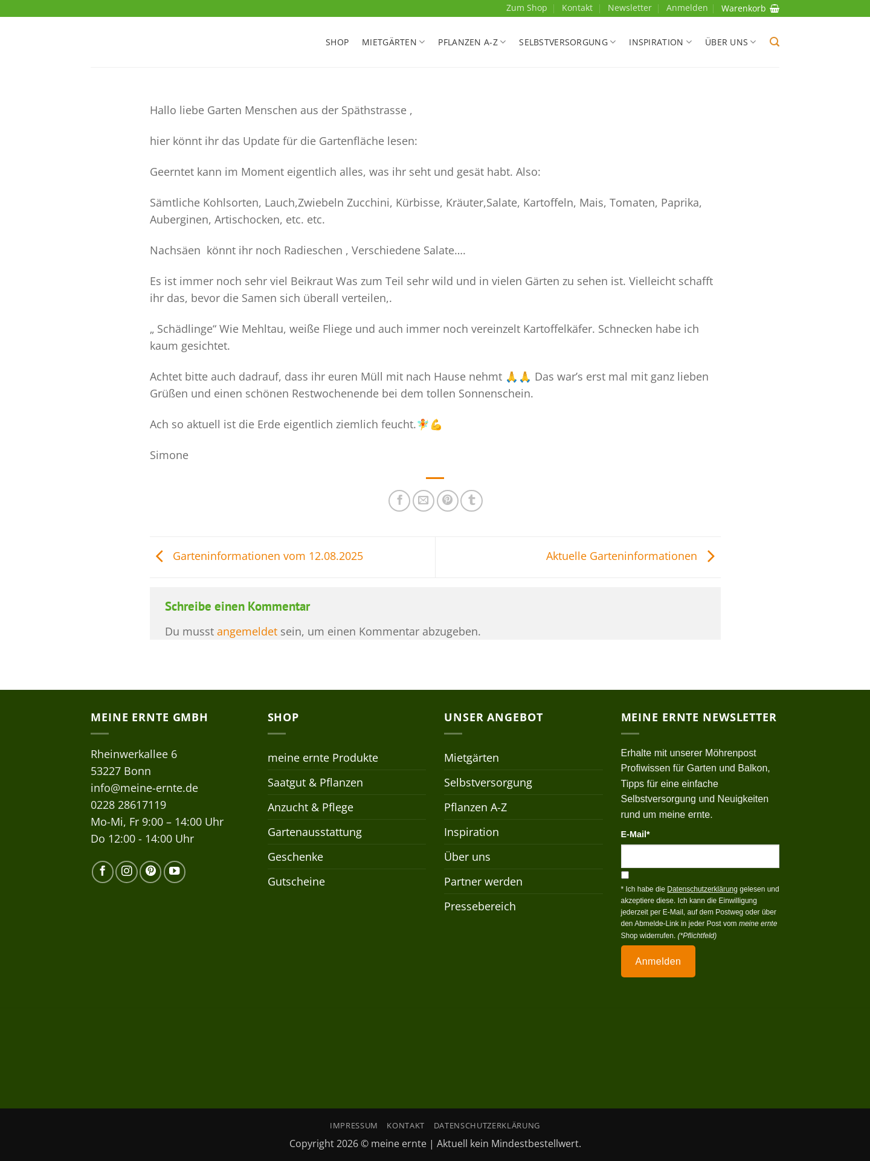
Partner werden (483, 881)
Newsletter (630, 7)
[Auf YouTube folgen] (174, 872)
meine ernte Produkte (323, 757)
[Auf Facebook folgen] (103, 872)
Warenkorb (750, 8)
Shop (337, 42)
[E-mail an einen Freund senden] (423, 501)
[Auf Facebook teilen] (399, 501)
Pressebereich (480, 906)
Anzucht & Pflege (310, 807)
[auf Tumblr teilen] (471, 501)
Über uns (730, 42)
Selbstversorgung (567, 42)
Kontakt (577, 7)
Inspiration (660, 42)
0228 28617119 (128, 804)
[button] (774, 42)
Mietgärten (393, 42)
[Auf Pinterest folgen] (150, 872)
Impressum (354, 1125)
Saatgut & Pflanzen (315, 782)
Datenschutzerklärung (487, 1125)
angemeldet (247, 631)
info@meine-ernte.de (144, 787)
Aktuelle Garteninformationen (633, 555)
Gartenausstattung (315, 832)
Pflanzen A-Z (472, 42)
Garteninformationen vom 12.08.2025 (256, 555)
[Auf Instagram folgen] (126, 872)
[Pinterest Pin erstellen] (448, 501)
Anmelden (659, 961)
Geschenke (295, 856)
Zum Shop (526, 7)
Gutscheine (296, 881)
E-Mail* (635, 834)
